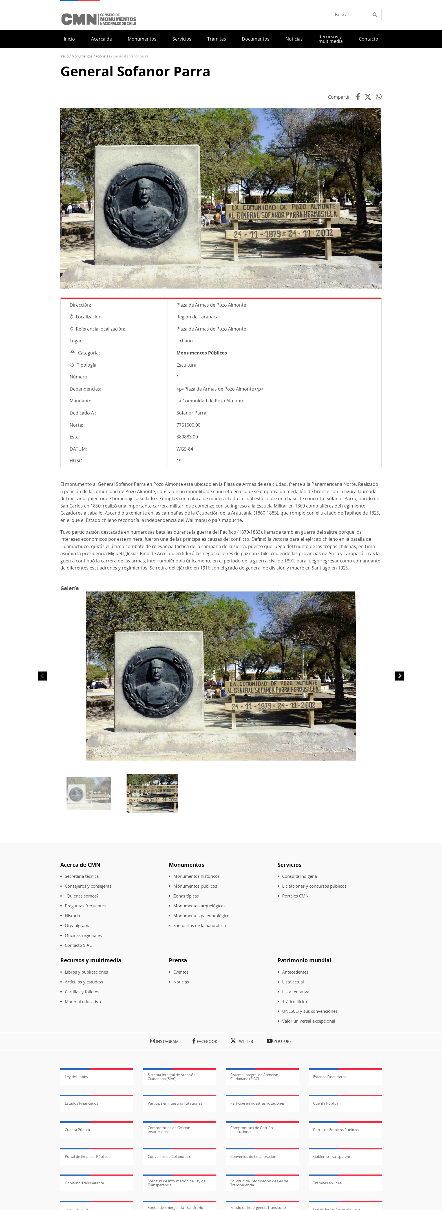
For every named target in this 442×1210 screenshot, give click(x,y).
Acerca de (101, 39)
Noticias (294, 39)
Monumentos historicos (196, 876)
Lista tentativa (295, 991)
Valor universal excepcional (308, 1021)
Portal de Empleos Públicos (336, 1129)
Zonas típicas (186, 896)
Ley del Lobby (76, 1076)
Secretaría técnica (82, 876)
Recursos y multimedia (331, 39)
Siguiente (399, 676)
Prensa (178, 960)
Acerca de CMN (80, 864)
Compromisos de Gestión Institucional (169, 1129)
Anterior (42, 676)
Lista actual (293, 982)
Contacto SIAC (78, 945)
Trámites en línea (327, 1182)
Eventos (181, 972)
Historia (72, 915)
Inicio (69, 39)
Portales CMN (295, 896)
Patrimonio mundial (304, 960)
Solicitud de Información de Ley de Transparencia (176, 1182)
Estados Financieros (329, 1076)
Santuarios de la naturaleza (199, 925)
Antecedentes (295, 972)
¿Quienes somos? (81, 896)
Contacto (368, 39)
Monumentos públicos (195, 886)
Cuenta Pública (325, 1103)
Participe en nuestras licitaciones (175, 1103)
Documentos (255, 39)
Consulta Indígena (299, 876)
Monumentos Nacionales (91, 56)
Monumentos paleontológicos (202, 915)
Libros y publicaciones (86, 972)
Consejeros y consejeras (88, 886)
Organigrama (77, 925)
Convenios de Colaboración (171, 1156)
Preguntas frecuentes (85, 905)
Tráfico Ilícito (294, 1001)
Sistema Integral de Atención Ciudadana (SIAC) (172, 1076)
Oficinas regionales (83, 935)
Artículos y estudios (84, 982)
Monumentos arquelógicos (199, 905)
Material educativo (83, 1001)
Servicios (182, 39)
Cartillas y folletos (82, 991)
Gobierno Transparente (332, 1156)
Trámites (216, 39)
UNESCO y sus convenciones (309, 1011)
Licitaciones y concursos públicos (314, 886)
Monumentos (142, 39)
